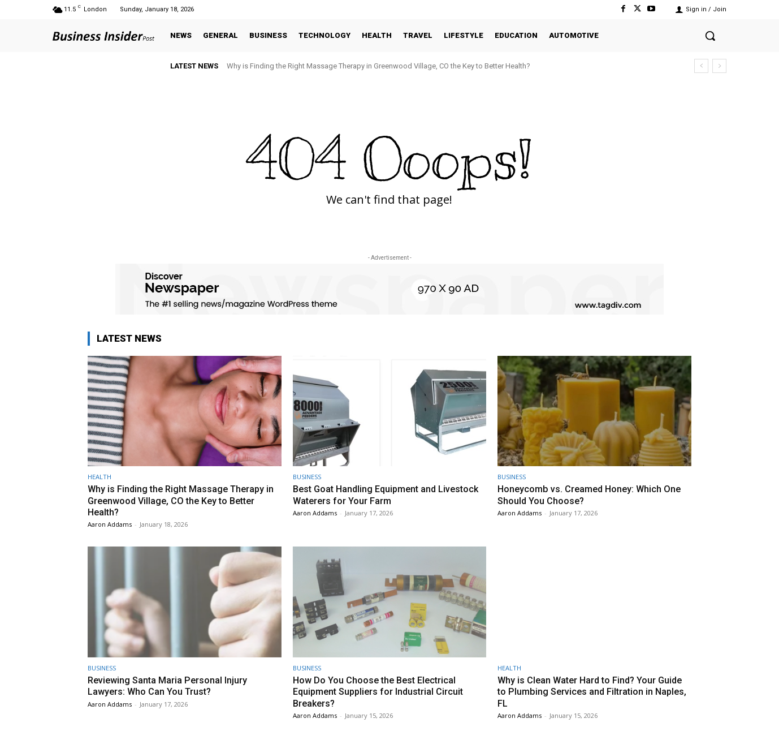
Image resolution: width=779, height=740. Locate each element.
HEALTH (99, 477)
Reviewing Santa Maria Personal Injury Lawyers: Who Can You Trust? (169, 685)
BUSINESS (307, 477)
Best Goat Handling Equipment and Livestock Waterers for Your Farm (368, 494)
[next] (719, 66)
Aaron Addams (110, 524)
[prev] (701, 66)
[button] (710, 35)
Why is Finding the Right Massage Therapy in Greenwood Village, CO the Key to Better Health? (378, 66)
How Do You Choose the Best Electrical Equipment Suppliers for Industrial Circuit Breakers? (381, 691)
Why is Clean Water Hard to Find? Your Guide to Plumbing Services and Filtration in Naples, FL (593, 691)
